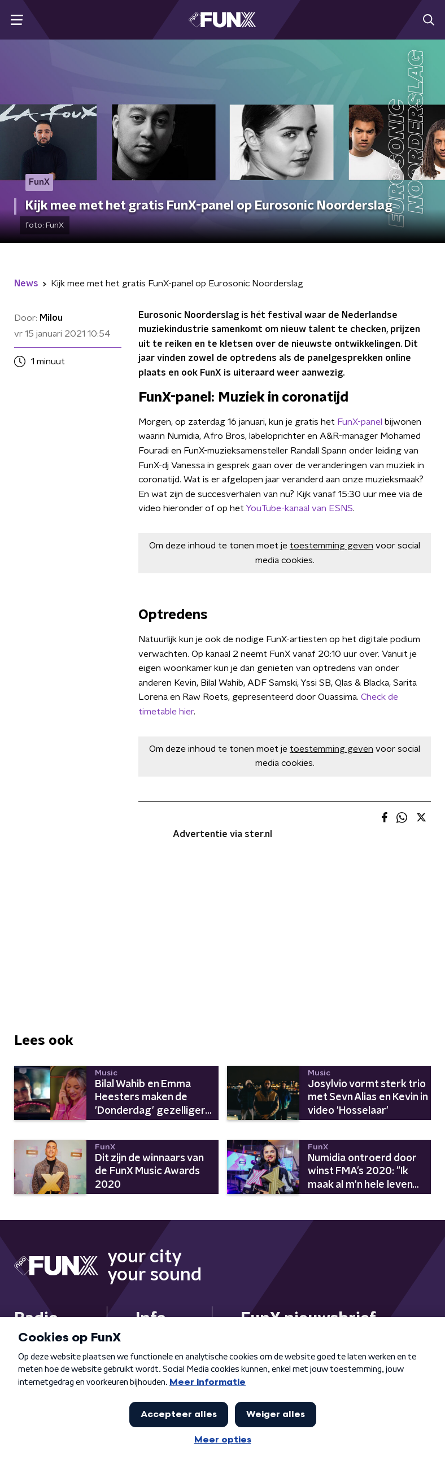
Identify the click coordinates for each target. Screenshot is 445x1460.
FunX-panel (358, 421)
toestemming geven (331, 545)
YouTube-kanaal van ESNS (299, 508)
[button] (17, 20)
